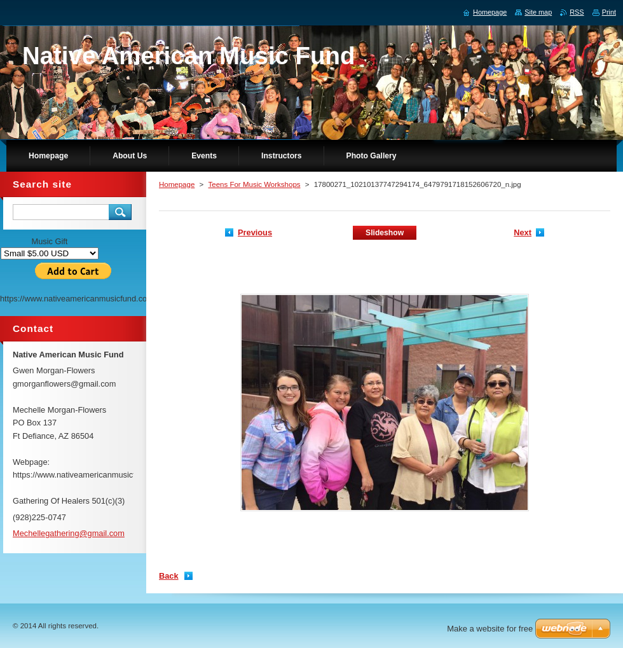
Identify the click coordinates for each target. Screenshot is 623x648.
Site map (538, 12)
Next (522, 232)
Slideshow (385, 232)
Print (609, 12)
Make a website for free (490, 628)
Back (169, 576)
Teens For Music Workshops (254, 184)
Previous (255, 232)
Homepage (177, 184)
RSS (577, 12)
